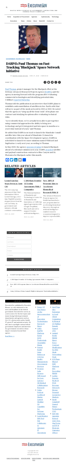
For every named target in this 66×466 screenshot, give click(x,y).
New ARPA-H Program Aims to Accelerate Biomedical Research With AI (50, 186)
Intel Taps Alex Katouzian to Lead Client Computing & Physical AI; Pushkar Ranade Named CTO (56, 319)
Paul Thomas (10, 89)
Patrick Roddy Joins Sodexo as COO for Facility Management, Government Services (42, 356)
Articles (29, 21)
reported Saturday (22, 100)
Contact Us (50, 21)
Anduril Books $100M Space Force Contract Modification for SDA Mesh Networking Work (57, 345)
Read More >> (10, 336)
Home (9, 17)
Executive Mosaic (12, 458)
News (23, 21)
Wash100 (42, 21)
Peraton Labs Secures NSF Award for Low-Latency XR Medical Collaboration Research (42, 377)
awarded (49, 150)
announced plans (33, 147)
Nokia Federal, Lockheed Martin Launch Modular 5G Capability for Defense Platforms (41, 401)
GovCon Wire (25, 458)
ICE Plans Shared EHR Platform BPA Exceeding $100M (56, 366)
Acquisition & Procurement (21, 17)
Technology (55, 17)
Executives (13, 21)
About (35, 21)
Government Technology (15, 58)
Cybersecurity (45, 17)
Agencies (34, 17)
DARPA (48, 92)
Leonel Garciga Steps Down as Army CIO (14, 183)
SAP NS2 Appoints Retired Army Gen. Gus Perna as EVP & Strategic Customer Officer (56, 422)
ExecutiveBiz (44, 303)
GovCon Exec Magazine (51, 458)
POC (33, 460)
